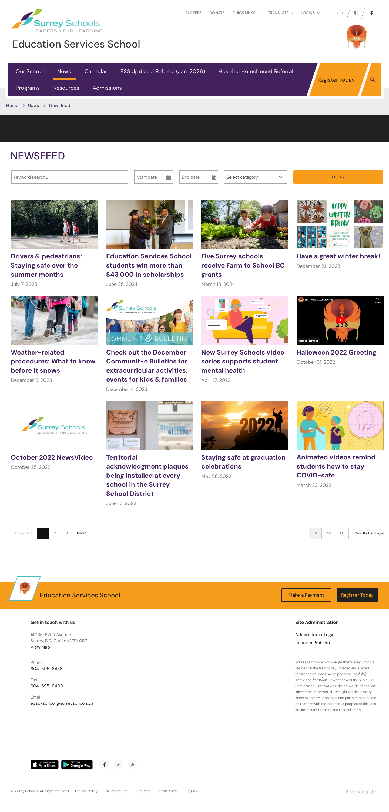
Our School (30, 71)
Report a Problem (312, 643)
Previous (24, 533)
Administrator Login (314, 634)
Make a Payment (306, 595)
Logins (191, 791)
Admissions (107, 87)
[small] (332, 13)
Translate (280, 12)
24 (328, 533)
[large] (342, 13)
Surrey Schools (26, 791)
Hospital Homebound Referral (256, 71)
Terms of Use (117, 791)
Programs (28, 87)
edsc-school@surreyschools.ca (62, 703)
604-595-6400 (47, 686)
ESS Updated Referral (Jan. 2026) (162, 71)
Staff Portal (168, 791)
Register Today (336, 79)
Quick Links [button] (246, 12)
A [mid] (337, 13)
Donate (216, 12)
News (64, 71)
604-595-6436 (46, 668)
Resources (66, 87)
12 (315, 533)
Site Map (143, 791)
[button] (372, 79)
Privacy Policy (86, 791)
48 (341, 533)
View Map (40, 647)
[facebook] (371, 13)
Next (81, 533)
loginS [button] (310, 12)
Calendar (96, 71)
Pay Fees (193, 12)
